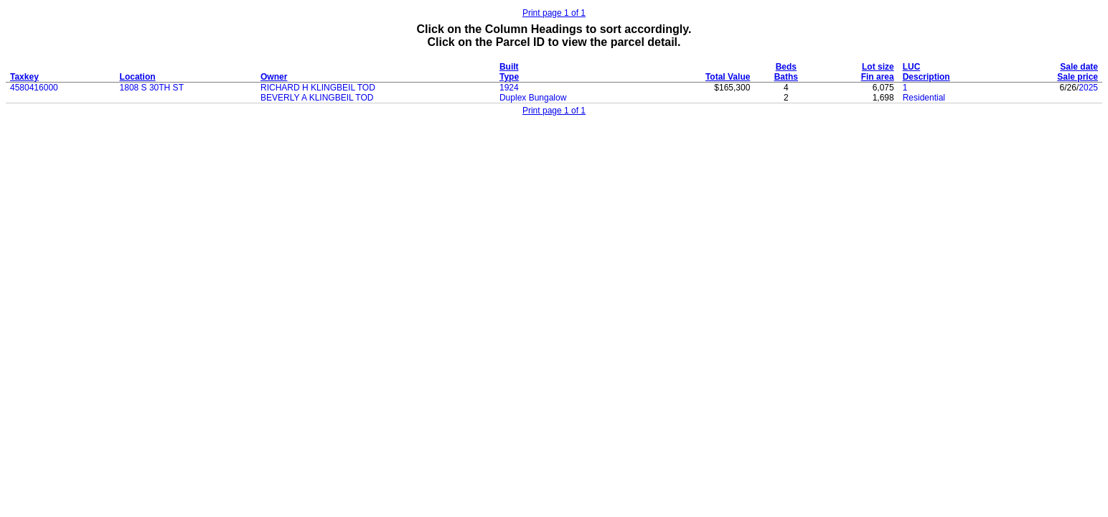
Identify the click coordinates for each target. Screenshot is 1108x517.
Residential (924, 98)
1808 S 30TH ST (152, 88)
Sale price (1077, 77)
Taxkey (24, 77)
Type (509, 77)
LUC (912, 67)
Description (926, 77)
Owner (273, 77)
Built (509, 67)
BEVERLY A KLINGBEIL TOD (316, 98)
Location (138, 77)
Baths (786, 77)
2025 (1088, 88)
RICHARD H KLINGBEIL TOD (317, 88)
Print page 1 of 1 (554, 13)
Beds (786, 67)
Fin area (877, 77)
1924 (509, 88)
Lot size (878, 67)
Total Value (727, 77)
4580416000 (34, 88)
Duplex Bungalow (532, 98)
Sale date (1079, 67)
